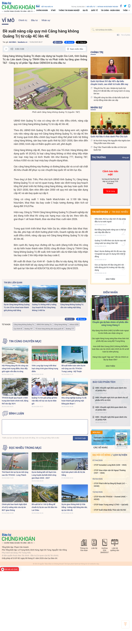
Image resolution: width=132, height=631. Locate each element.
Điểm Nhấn (110, 292)
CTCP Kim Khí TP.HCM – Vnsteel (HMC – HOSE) (110, 497)
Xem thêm (110, 279)
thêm (125, 10)
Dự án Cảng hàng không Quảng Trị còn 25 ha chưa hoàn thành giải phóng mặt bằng (16, 307)
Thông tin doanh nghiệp (69, 10)
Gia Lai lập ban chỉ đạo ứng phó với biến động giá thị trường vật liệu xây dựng (109, 267)
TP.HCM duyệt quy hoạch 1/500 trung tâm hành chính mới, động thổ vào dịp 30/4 (15, 400)
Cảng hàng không (60, 324)
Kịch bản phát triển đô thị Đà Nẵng (73, 473)
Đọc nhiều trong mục (25, 447)
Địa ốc (85, 10)
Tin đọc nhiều (120, 211)
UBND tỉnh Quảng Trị (44, 324)
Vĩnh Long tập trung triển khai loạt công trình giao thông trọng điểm (45, 368)
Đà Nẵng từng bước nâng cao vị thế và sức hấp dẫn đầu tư (110, 230)
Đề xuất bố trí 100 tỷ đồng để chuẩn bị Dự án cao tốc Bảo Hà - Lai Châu (45, 507)
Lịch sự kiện (120, 454)
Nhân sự (46, 20)
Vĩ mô (53, 10)
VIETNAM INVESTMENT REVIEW (107, 6)
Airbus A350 (74, 324)
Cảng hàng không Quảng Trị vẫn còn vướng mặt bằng (71, 306)
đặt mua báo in (44, 6)
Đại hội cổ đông (102, 454)
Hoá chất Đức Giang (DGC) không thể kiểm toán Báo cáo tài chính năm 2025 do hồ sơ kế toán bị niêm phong (110, 349)
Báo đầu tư (91, 6)
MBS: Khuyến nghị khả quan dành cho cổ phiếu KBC (111, 408)
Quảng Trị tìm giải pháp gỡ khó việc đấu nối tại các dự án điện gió (44, 400)
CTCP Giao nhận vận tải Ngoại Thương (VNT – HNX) (110, 471)
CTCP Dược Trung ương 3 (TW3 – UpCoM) (111, 504)
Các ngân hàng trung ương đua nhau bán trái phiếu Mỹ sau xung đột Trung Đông (110, 339)
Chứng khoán (42, 10)
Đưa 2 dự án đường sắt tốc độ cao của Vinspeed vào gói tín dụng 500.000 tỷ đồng (110, 254)
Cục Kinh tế (18, 329)
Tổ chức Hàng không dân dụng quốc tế (49, 329)
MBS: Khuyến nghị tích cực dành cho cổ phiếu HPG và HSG (111, 398)
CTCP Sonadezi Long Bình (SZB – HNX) (110, 465)
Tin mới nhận (100, 211)
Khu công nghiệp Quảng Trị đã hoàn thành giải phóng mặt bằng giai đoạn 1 (74, 400)
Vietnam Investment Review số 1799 (103, 439)
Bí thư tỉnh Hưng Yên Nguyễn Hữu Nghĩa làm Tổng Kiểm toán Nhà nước (112, 141)
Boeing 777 (70, 329)
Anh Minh (12, 42)
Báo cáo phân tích (104, 381)
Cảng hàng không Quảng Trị (24, 324)
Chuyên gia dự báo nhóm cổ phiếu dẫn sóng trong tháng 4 (110, 323)
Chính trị (22, 20)
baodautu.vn (22, 42)
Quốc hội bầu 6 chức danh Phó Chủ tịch (109, 136)
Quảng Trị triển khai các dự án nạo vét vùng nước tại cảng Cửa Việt (110, 241)
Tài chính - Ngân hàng (110, 10)
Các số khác (100, 447)
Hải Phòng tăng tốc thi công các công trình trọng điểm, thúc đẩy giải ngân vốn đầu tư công (15, 368)
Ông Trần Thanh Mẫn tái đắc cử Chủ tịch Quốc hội (110, 148)
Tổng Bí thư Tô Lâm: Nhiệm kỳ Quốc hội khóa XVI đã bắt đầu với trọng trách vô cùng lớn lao (112, 91)
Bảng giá (125, 157)
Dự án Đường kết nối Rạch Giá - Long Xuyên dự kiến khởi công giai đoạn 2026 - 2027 (44, 475)
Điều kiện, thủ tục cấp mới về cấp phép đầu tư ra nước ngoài (110, 220)
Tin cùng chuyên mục (25, 341)
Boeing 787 (29, 329)
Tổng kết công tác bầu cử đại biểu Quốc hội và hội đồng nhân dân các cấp (111, 98)
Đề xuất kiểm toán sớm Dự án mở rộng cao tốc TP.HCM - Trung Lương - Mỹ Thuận (73, 368)
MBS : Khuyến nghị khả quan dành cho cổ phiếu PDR (111, 418)
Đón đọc (97, 432)
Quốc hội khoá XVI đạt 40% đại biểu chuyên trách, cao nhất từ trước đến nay (109, 82)
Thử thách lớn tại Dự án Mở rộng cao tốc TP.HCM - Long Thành (15, 473)
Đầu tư (34, 20)
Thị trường (99, 157)
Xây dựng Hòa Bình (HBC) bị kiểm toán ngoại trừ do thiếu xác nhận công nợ (110, 331)
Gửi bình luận (80, 438)
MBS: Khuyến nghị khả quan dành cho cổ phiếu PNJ (111, 389)
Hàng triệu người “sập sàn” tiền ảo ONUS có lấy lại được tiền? (110, 358)
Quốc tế (94, 10)
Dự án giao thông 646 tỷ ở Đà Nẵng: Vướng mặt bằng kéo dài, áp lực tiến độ (74, 507)
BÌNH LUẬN (16, 413)
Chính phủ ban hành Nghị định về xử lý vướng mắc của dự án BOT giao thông (14, 507)
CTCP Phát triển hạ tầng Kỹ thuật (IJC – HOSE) (110, 484)
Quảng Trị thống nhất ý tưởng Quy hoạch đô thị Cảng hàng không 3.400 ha (44, 307)
